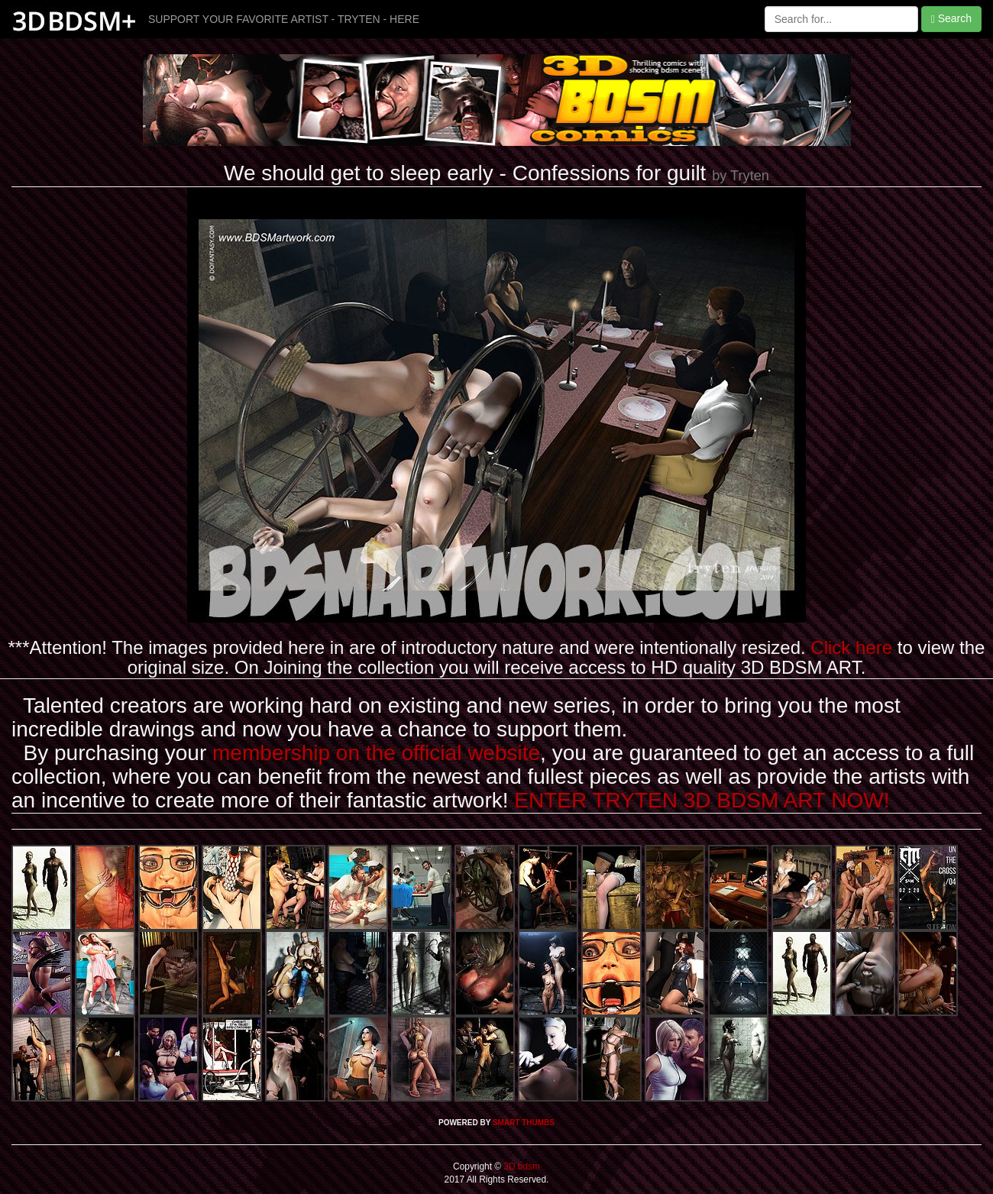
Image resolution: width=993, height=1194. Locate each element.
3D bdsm (520, 1166)
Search (951, 18)
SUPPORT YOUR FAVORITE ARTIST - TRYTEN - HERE (283, 19)
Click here (851, 647)
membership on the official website (376, 753)
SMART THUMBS (524, 1122)
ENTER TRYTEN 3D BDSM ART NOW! (701, 800)
